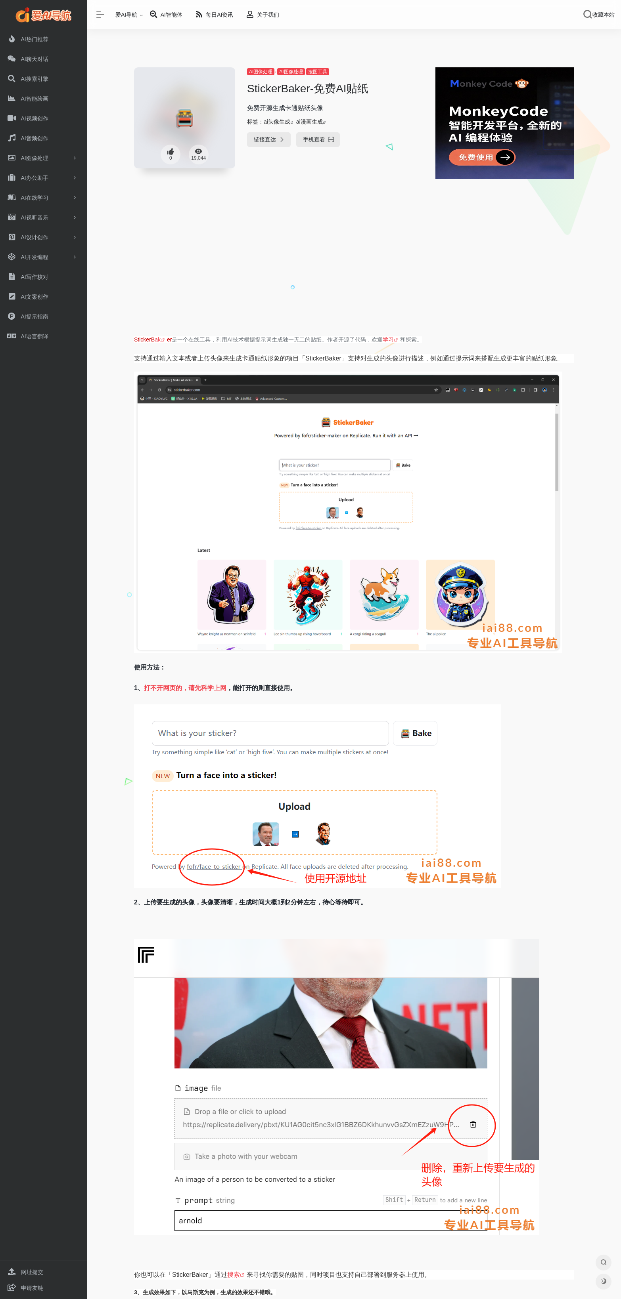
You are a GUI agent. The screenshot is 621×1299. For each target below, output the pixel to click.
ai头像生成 (277, 121)
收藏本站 (603, 14)
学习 (388, 339)
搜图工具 (317, 71)
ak (158, 339)
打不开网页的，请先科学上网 (185, 688)
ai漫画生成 (309, 121)
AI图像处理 (260, 71)
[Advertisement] (354, 270)
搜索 (233, 1274)
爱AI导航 (126, 14)
